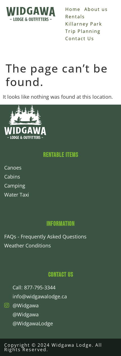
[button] (113, 43)
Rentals (75, 16)
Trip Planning (83, 31)
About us (96, 9)
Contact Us (79, 38)
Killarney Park (83, 24)
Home (72, 9)
